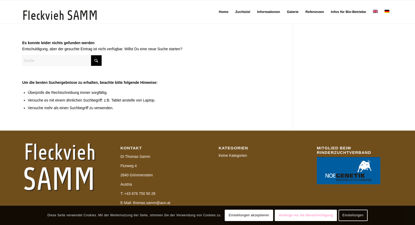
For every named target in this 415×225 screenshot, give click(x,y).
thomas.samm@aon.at (151, 203)
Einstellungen (353, 215)
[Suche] (62, 60)
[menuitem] (223, 12)
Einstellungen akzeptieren (249, 215)
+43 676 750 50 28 (139, 193)
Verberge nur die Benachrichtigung (306, 215)
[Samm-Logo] (60, 12)
